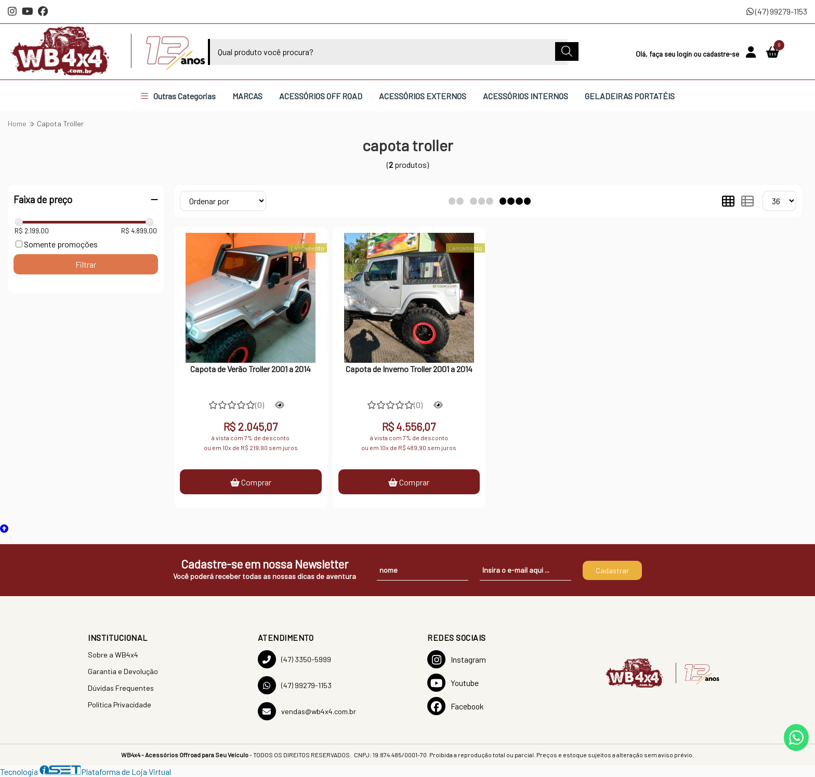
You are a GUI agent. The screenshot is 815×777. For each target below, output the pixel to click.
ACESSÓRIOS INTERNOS (525, 96)
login (685, 53)
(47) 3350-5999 (294, 659)
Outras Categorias (178, 96)
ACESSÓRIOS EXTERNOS (422, 96)
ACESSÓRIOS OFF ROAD (320, 96)
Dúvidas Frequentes (121, 687)
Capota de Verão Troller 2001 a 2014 (250, 369)
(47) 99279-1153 (776, 11)
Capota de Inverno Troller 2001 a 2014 (409, 369)
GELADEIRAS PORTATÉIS (630, 96)
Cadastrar (612, 570)
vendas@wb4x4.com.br (307, 711)
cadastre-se (722, 53)
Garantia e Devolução (123, 671)
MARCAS (247, 96)
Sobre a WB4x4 (113, 654)
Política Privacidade (119, 704)
